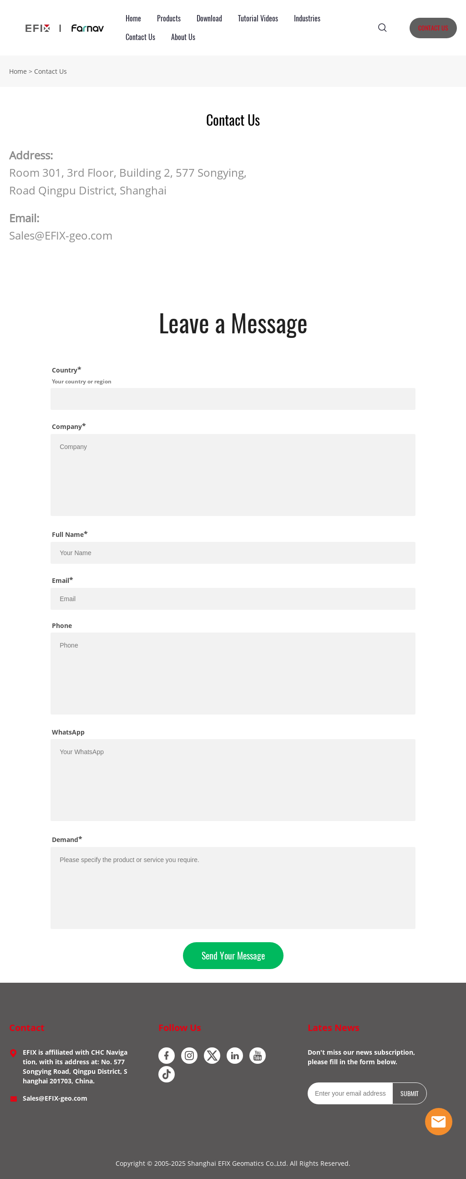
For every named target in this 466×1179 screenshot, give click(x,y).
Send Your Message (233, 955)
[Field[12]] (233, 599)
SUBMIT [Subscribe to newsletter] (409, 1093)
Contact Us (140, 37)
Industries (307, 18)
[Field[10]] (233, 553)
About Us (183, 37)
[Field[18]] (233, 399)
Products (169, 18)
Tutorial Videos (258, 18)
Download (209, 18)
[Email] (350, 1093)
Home (133, 18)
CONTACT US (433, 28)
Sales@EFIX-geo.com (55, 1098)
